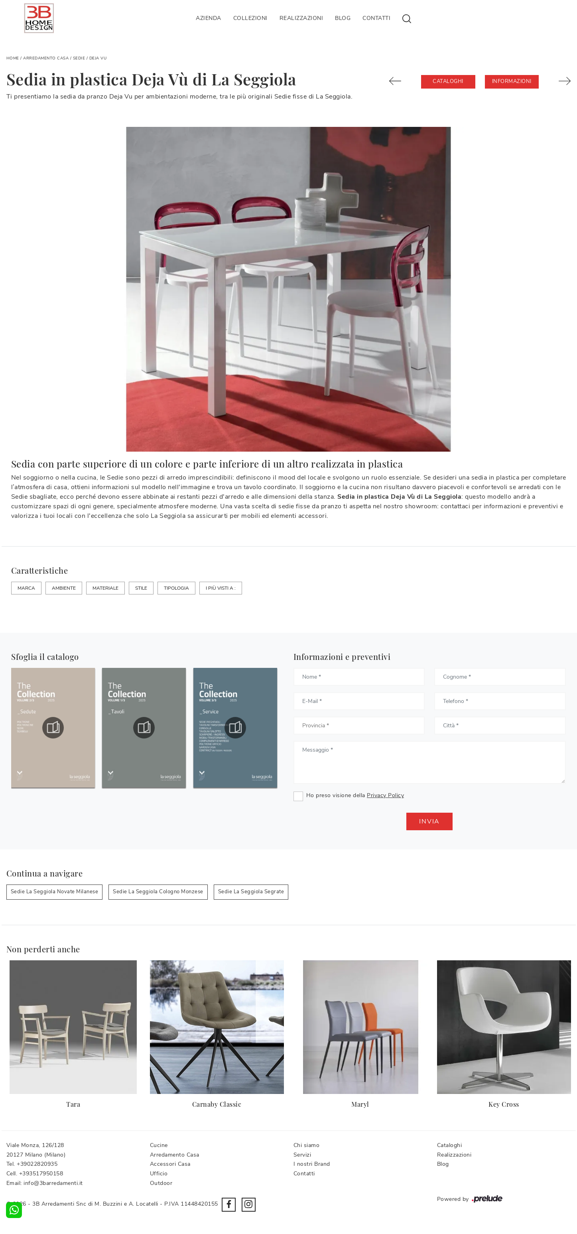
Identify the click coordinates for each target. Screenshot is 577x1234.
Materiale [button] (105, 588)
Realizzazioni (301, 18)
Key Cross (503, 1104)
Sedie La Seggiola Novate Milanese (54, 891)
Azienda (208, 18)
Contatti (376, 18)
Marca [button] (26, 588)
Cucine (159, 1145)
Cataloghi (448, 81)
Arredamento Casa (46, 58)
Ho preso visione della (355, 795)
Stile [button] (141, 588)
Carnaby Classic (217, 1104)
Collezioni (250, 18)
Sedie (79, 58)
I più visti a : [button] (221, 588)
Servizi (302, 1155)
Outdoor (161, 1183)
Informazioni (512, 81)
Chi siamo (306, 1145)
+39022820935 (37, 1164)
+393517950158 (41, 1173)
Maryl (360, 1104)
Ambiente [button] (64, 588)
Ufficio (159, 1173)
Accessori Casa (170, 1164)
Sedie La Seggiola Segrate (251, 891)
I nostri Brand (311, 1164)
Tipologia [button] (176, 588)
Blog (343, 18)
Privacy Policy (385, 795)
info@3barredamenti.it (53, 1183)
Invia (429, 821)
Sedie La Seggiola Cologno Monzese (158, 891)
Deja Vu (98, 58)
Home (12, 58)
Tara (73, 1104)
